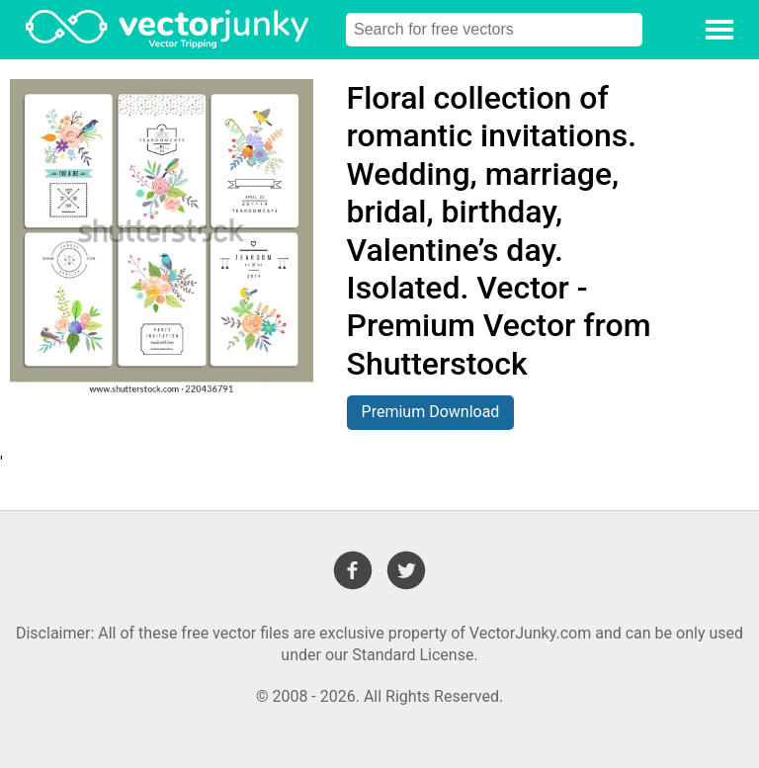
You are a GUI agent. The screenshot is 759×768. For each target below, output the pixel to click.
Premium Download (431, 411)
